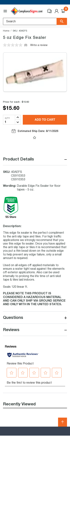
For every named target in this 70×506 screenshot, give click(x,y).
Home (6, 30)
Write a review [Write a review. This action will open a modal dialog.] (39, 45)
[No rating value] (13, 45)
